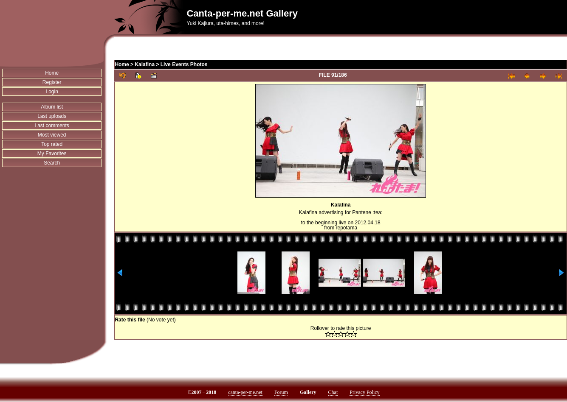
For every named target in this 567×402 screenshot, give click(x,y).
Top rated (51, 144)
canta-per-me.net (245, 392)
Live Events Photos (184, 64)
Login (52, 92)
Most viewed (52, 135)
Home (52, 73)
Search (52, 163)
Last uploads (51, 116)
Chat (333, 392)
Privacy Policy (364, 392)
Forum (281, 392)
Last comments (52, 125)
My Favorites (52, 153)
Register (52, 82)
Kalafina (145, 64)
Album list (52, 107)
